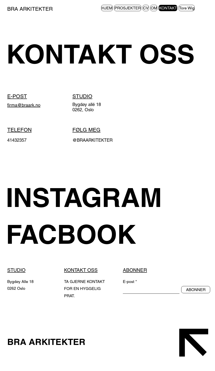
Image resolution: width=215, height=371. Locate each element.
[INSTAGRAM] (90, 197)
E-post (128, 282)
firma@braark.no (23, 105)
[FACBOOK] (90, 234)
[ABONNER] (195, 289)
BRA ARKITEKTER (30, 9)
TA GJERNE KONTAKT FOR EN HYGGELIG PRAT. (84, 288)
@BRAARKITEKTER (92, 140)
